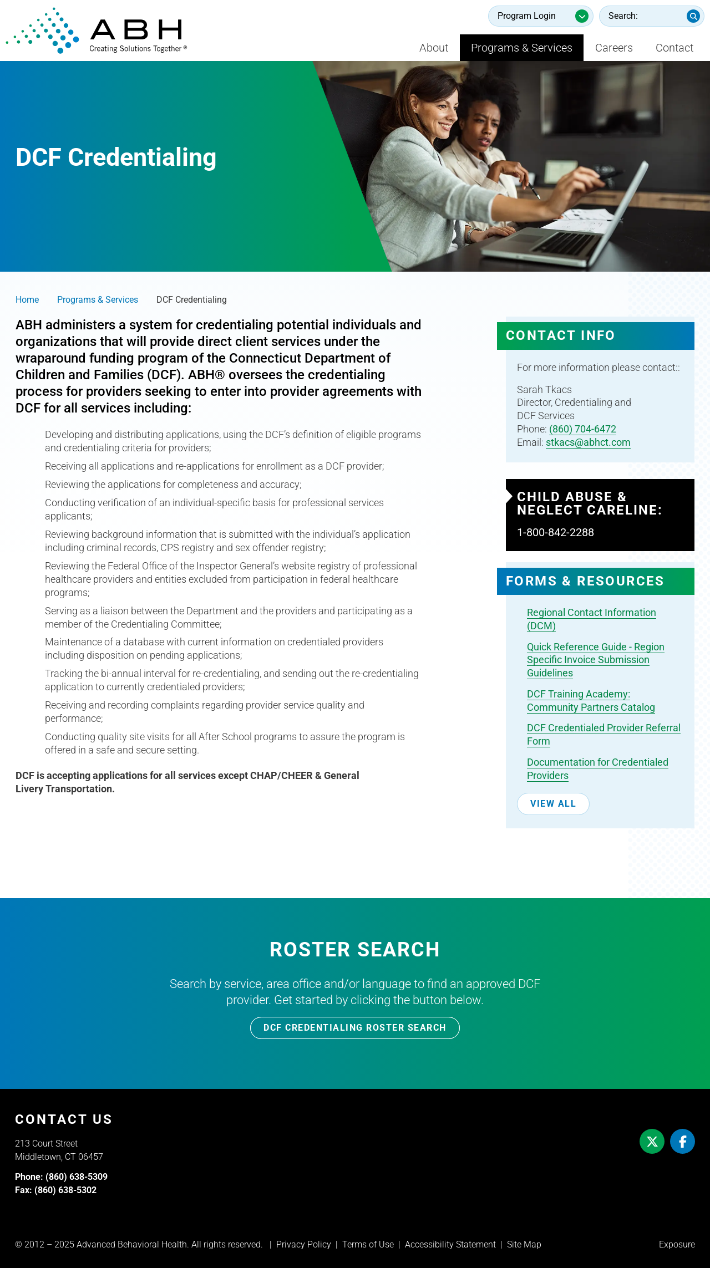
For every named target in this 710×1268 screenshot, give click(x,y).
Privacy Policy (303, 1244)
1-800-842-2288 (555, 532)
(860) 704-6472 (582, 429)
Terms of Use (368, 1244)
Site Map (524, 1244)
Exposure (677, 1244)
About (433, 47)
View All (553, 803)
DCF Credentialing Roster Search (355, 1027)
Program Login (527, 16)
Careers (614, 47)
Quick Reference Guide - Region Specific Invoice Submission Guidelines (596, 660)
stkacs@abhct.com (588, 442)
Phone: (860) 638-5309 (61, 1177)
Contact (674, 47)
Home (27, 299)
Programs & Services (521, 47)
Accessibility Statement (450, 1244)
